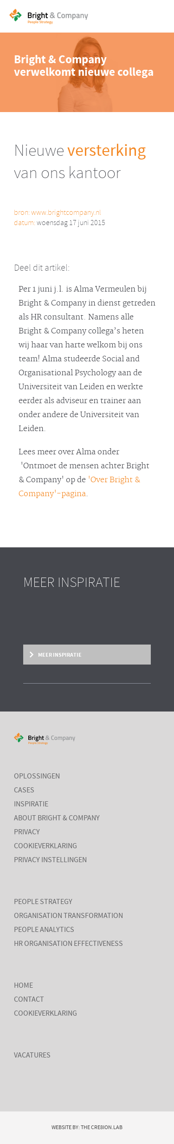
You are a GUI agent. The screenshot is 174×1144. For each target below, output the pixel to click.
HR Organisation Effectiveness (68, 944)
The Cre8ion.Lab (101, 1127)
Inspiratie (31, 804)
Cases (24, 790)
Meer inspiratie (59, 654)
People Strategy (43, 902)
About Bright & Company (57, 818)
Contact (29, 999)
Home (23, 986)
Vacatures (32, 1055)
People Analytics (44, 930)
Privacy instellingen (50, 860)
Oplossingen (37, 776)
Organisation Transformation (68, 916)
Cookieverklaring (45, 846)
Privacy (27, 832)
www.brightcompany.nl (66, 213)
